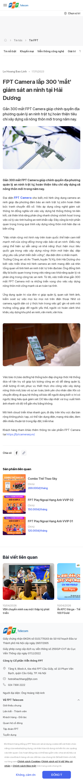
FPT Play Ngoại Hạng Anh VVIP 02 (50, 500)
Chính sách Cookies (28, 761)
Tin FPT (33, 40)
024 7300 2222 (16, 684)
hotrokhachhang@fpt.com (23, 679)
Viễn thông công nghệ (50, 51)
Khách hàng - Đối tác (15, 717)
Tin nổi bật (9, 51)
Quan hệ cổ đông (13, 723)
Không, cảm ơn (26, 775)
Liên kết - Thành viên (15, 711)
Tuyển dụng (9, 734)
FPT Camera (23, 198)
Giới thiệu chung (12, 705)
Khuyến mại (27, 51)
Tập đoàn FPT (11, 728)
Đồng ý (56, 775)
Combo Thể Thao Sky (42, 478)
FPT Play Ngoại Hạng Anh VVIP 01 (50, 521)
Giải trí (72, 51)
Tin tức (18, 40)
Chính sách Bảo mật (24, 765)
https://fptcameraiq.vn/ (20, 434)
